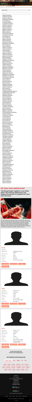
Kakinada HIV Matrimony (7, 58)
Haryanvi (26, 364)
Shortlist (22, 264)
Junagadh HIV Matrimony (7, 140)
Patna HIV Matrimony (6, 167)
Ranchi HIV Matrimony (6, 108)
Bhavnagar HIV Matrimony (7, 125)
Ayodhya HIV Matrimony (7, 89)
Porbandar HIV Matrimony (7, 146)
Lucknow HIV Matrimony (7, 98)
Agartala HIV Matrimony (7, 168)
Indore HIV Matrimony (6, 177)
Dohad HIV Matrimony (6, 127)
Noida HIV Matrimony (6, 82)
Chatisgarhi (19, 367)
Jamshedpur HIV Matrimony (7, 106)
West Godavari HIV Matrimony (8, 77)
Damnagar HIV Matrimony (7, 130)
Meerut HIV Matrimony (6, 103)
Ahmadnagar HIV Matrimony (7, 19)
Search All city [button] (4, 10)
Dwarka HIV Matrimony (6, 129)
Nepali (6, 369)
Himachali (18, 364)
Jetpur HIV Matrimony (6, 139)
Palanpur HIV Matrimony (7, 147)
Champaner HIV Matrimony (7, 156)
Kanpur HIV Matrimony (6, 96)
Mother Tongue (8, 360)
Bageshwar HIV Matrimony (7, 56)
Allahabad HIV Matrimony (7, 101)
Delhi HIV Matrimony (6, 80)
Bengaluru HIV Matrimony (7, 111)
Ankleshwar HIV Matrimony (7, 122)
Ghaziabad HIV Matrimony (7, 85)
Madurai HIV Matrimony (6, 161)
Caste (14, 360)
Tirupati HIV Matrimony (6, 71)
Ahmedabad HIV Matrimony (7, 115)
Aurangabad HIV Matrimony (7, 23)
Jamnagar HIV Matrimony (7, 137)
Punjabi (13, 369)
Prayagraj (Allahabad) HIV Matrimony (9, 91)
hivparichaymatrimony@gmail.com (17, 378)
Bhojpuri (27, 367)
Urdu (27, 369)
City (22, 360)
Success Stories (24, 396)
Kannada (13, 367)
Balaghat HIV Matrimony (7, 172)
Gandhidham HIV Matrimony (7, 134)
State (25, 360)
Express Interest (14, 264)
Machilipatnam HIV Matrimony (8, 60)
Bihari (5, 364)
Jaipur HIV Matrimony (6, 46)
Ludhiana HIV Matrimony (7, 53)
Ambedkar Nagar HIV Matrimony (8, 92)
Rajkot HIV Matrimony (6, 149)
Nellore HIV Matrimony (6, 61)
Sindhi (10, 369)
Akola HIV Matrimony (6, 21)
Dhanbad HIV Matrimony (7, 105)
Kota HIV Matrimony (6, 50)
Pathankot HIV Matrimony (7, 54)
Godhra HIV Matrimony (6, 133)
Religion (18, 360)
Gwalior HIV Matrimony (6, 175)
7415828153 (17, 377)
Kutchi (4, 367)
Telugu (9, 364)
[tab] (16, 10)
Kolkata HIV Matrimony (6, 182)
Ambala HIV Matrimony (6, 15)
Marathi (13, 364)
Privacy (14, 396)
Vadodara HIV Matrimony (7, 153)
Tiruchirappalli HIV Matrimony (8, 164)
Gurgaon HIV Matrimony (7, 18)
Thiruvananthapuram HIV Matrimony (9, 112)
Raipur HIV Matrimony (6, 179)
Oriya (24, 367)
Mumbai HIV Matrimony (6, 28)
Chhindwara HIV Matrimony (7, 174)
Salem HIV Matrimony (6, 163)
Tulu (22, 364)
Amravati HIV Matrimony (7, 22)
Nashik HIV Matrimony (6, 32)
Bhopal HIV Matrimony (6, 171)
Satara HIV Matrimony (6, 40)
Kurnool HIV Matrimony (6, 57)
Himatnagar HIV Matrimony (7, 136)
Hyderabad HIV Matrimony (7, 42)
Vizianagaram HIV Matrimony (8, 75)
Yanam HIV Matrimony (6, 78)
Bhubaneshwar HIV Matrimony (8, 43)
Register (21, 0)
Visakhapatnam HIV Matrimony (8, 74)
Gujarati (18, 369)
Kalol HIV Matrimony (6, 143)
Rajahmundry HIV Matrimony (7, 67)
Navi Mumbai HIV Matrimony (7, 33)
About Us (6, 396)
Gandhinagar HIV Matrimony (7, 132)
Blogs (19, 396)
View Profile (5, 264)
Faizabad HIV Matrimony (7, 94)
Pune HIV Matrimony (6, 36)
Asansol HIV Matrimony (6, 181)
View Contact (5, 266)
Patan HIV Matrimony (6, 37)
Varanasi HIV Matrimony (7, 99)
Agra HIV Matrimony (6, 88)
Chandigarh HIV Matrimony (7, 157)
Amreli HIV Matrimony (6, 116)
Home (2, 6)
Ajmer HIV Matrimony (6, 44)
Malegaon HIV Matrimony (7, 29)
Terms (10, 396)
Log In (17, 0)
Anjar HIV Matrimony (6, 120)
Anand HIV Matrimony (6, 119)
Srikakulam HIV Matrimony (7, 68)
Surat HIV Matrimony (6, 151)
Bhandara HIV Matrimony (7, 25)
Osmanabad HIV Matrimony (7, 35)
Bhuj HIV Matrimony (6, 126)
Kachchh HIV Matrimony (7, 141)
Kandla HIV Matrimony (6, 144)
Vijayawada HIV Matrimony (7, 73)
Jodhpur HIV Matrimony (6, 49)
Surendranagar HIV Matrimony (8, 150)
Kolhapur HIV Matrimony (7, 26)
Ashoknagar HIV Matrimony (7, 170)
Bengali (22, 369)
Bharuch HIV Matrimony (6, 123)
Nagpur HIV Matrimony (6, 30)
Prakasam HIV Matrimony (7, 66)
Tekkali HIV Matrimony (6, 70)
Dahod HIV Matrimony (6, 154)
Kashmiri (8, 367)
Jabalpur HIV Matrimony (7, 178)
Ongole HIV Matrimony (6, 64)
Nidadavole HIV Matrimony (7, 63)
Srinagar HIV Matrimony (6, 113)
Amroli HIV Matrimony (6, 118)
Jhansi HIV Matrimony (6, 102)
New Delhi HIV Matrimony (7, 81)
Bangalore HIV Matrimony (7, 109)
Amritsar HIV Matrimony (7, 51)
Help (17, 396)
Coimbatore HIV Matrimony (7, 160)
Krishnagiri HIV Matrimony (7, 165)
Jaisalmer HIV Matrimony (7, 47)
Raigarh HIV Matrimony (6, 39)
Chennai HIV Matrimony (6, 158)
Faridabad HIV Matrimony (7, 16)
